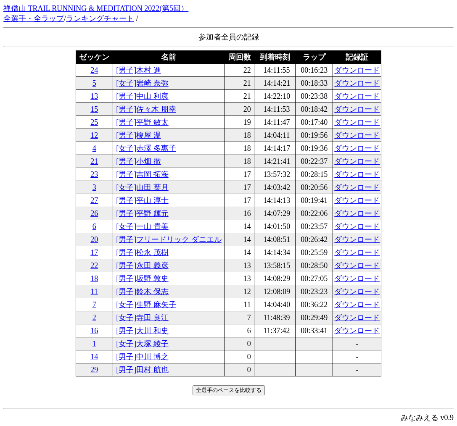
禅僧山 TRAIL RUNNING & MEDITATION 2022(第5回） (95, 8)
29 (94, 370)
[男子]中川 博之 (142, 356)
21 (94, 161)
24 (94, 70)
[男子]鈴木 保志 (142, 291)
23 (94, 174)
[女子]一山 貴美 (142, 226)
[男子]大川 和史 (142, 330)
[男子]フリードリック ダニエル (169, 239)
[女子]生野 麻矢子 (146, 304)
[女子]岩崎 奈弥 (142, 83)
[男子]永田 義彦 (142, 265)
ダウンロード (357, 70)
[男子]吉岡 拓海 (142, 174)
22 (94, 265)
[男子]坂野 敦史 (142, 278)
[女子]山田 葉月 (142, 187)
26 (94, 213)
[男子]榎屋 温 (138, 135)
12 (94, 135)
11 (94, 291)
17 (94, 252)
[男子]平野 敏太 (142, 122)
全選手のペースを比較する (229, 390)
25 (94, 122)
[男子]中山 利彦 (142, 96)
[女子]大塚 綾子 (142, 343)
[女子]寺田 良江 (142, 317)
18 (94, 278)
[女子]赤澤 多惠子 (146, 148)
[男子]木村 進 (138, 70)
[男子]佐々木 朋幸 (146, 109)
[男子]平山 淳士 (142, 200)
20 (94, 239)
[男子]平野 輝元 (142, 213)
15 (94, 109)
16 (94, 330)
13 (94, 96)
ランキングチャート (100, 18)
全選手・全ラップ (33, 18)
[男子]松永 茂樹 (142, 252)
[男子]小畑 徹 (138, 161)
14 (94, 356)
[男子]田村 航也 (142, 370)
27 (94, 200)
